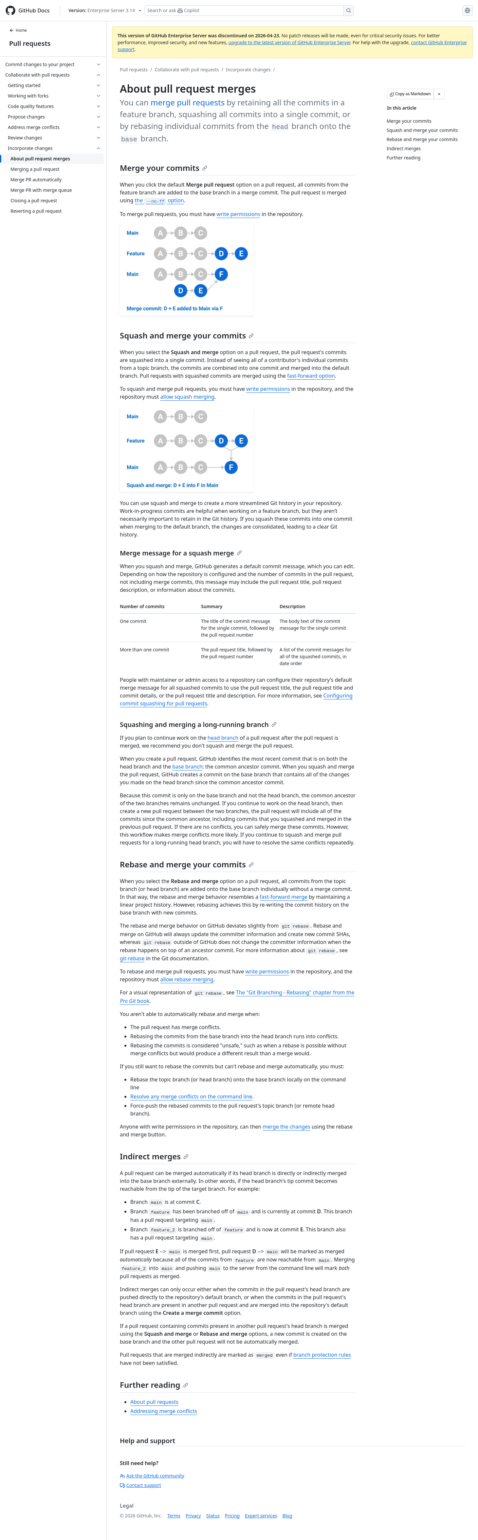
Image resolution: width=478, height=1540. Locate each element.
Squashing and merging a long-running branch (198, 724)
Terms (173, 1516)
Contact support (140, 1485)
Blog (287, 1516)
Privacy (193, 1516)
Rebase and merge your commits (187, 864)
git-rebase (132, 958)
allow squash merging (187, 396)
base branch (187, 766)
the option (159, 200)
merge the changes (286, 1126)
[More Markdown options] (439, 94)
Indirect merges (154, 1156)
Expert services (261, 1516)
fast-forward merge (283, 896)
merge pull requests (188, 102)
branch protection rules (322, 1354)
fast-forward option (311, 375)
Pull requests (29, 43)
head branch (223, 737)
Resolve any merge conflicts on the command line (191, 1096)
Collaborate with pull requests (187, 69)
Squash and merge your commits (187, 335)
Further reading (154, 1384)
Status (213, 1516)
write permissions (238, 214)
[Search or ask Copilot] (249, 10)
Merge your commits (163, 167)
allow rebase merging (186, 979)
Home (18, 30)
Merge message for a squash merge (181, 553)
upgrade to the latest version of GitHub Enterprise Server (289, 42)
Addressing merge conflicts (163, 1411)
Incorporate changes (248, 69)
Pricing (232, 1516)
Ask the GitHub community (152, 1476)
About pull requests (154, 1401)
